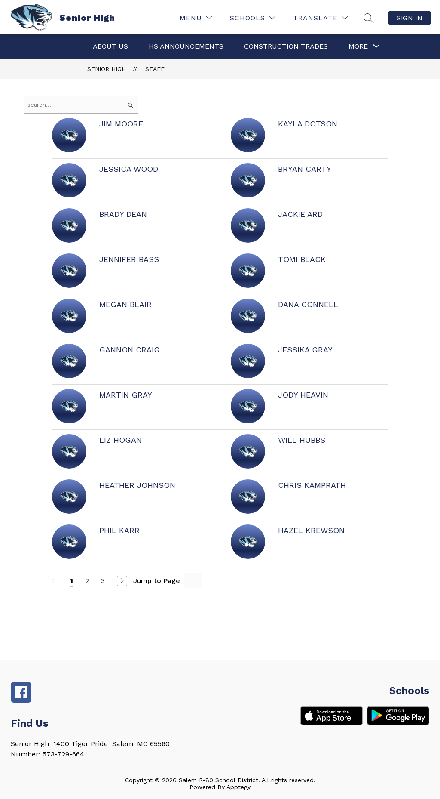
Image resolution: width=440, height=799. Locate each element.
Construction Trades (286, 46)
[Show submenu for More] (358, 46)
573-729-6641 (65, 754)
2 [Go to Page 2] (87, 581)
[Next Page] (122, 581)
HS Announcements (186, 46)
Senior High (106, 68)
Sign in (409, 18)
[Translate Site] (320, 17)
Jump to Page (156, 581)
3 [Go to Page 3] (103, 581)
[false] (81, 105)
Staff (155, 68)
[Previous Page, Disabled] (53, 581)
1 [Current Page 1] (71, 581)
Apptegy (238, 787)
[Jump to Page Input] (193, 580)
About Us (110, 46)
